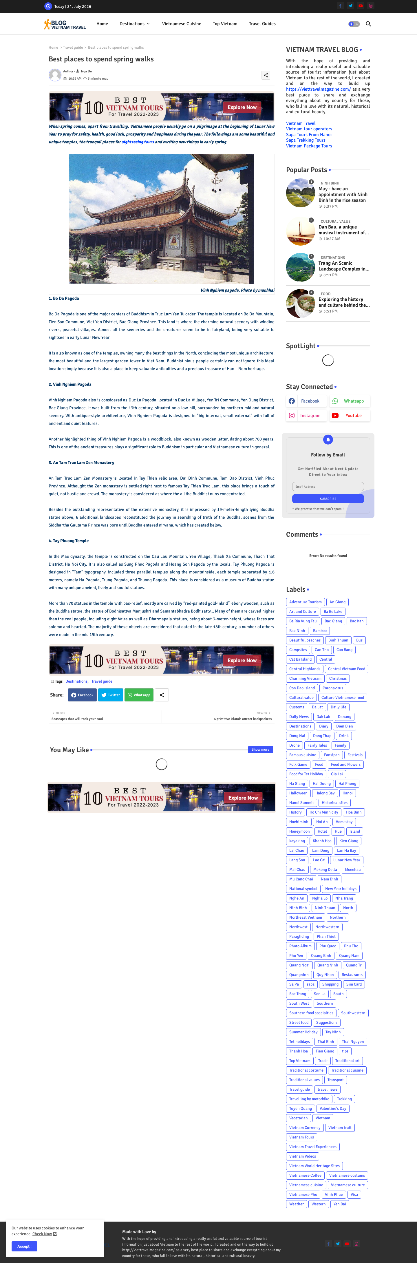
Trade (323, 1060)
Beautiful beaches (305, 640)
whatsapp (354, 401)
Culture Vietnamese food (342, 697)
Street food (298, 1022)
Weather (296, 1204)
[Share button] (162, 694)
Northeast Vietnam (305, 917)
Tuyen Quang (300, 1108)
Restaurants (352, 974)
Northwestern (327, 926)
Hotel (322, 831)
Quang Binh (321, 955)
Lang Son (297, 860)
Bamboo (320, 630)
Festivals (355, 754)
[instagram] (370, 5)
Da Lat (317, 707)
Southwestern (353, 1012)
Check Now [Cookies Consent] (42, 1233)
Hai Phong (347, 783)
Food (319, 764)
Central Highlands (304, 668)
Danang (344, 716)
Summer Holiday (303, 1032)
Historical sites (335, 802)
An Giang (337, 601)
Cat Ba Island (300, 659)
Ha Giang (297, 783)
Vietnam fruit (340, 1127)
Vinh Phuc (334, 1194)
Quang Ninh (327, 965)
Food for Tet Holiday (306, 774)
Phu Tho (351, 946)
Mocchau (353, 869)
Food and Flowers (346, 764)
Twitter (114, 695)
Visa (354, 1194)
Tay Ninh (333, 1032)
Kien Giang (348, 840)
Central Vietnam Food (346, 668)
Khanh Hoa (322, 840)
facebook (310, 401)
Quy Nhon (325, 974)
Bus (359, 640)
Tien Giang (325, 1051)
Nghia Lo (320, 898)
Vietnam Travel (301, 123)
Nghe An (296, 898)
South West (299, 1003)
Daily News (299, 716)
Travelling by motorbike (309, 1098)
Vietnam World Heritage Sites (314, 1165)
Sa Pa (294, 984)
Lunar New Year (346, 860)
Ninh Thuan (325, 907)
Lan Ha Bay (346, 850)
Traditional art (347, 1060)
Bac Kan (357, 621)
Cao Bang (344, 649)
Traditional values (304, 1079)
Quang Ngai (299, 965)
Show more (261, 749)
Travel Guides (262, 24)
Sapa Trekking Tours (305, 140)
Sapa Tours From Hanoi (309, 135)
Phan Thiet (326, 936)
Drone (294, 745)
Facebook (86, 695)
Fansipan (332, 754)
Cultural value (301, 697)
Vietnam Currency (305, 1127)
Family (340, 745)
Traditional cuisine (347, 1070)
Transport (336, 1079)
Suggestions (326, 1022)
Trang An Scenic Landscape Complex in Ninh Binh (342, 266)
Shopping (330, 984)
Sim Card (354, 984)
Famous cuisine (302, 754)
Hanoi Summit (301, 802)
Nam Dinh (329, 879)
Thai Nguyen (353, 1041)
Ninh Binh (298, 907)
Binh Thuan (338, 640)
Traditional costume (306, 1070)
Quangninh (299, 974)
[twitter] (350, 5)
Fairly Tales (317, 745)
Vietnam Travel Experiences (312, 1146)
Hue (338, 831)
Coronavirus (333, 688)
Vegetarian (298, 1118)
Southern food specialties (311, 1012)
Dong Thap (322, 735)
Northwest (298, 926)
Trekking (344, 1098)
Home (102, 24)
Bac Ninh (297, 630)
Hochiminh (298, 821)
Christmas (338, 678)
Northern (338, 917)
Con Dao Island (302, 688)
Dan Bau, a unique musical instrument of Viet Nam (342, 230)
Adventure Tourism (305, 601)
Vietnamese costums (347, 1175)
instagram (310, 415)
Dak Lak (323, 716)
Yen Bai (340, 1204)
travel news (327, 1089)
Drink (344, 735)
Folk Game (298, 764)
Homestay (344, 821)
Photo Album (300, 946)
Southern (325, 1003)
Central (325, 659)
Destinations (132, 24)
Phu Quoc (327, 946)
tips (345, 1051)
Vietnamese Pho (303, 1194)
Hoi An (322, 821)
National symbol (303, 888)
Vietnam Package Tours (309, 146)
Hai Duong (322, 783)
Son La (319, 993)
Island (355, 831)
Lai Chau (296, 850)
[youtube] (360, 5)
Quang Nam (349, 955)
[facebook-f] (340, 5)
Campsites (298, 649)
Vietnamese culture (348, 1184)
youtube (354, 415)
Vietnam (323, 1118)
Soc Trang (297, 993)
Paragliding (299, 936)
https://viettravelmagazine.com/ (318, 89)
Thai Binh (326, 1041)
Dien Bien (344, 726)
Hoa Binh (354, 812)
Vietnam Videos (302, 1156)
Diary (323, 726)
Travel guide (73, 47)
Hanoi (348, 793)
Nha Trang (344, 898)
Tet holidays (299, 1041)
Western (319, 1204)
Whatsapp (142, 695)
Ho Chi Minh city (324, 812)
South (338, 993)
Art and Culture (302, 611)
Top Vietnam (225, 24)
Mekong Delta (325, 869)
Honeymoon (299, 831)
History (295, 812)
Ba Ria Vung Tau (303, 621)
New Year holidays (340, 888)
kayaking (297, 840)
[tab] (102, 24)
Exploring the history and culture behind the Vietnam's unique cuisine (342, 302)
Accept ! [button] (24, 1246)
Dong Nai (297, 735)
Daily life (338, 707)
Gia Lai (337, 774)
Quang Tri (354, 965)
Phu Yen (296, 955)
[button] (354, 24)
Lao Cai (319, 860)
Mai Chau (297, 869)
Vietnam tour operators (309, 129)
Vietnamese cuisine (181, 24)
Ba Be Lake (333, 611)
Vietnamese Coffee (305, 1175)
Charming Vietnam (305, 678)
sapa (310, 984)
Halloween (298, 793)
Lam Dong (320, 850)
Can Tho (322, 649)
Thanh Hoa (298, 1051)
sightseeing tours (138, 142)
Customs (296, 707)
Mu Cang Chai (301, 879)
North (348, 907)
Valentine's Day (333, 1108)
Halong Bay (325, 793)
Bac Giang (333, 621)
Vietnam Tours (301, 1137)
